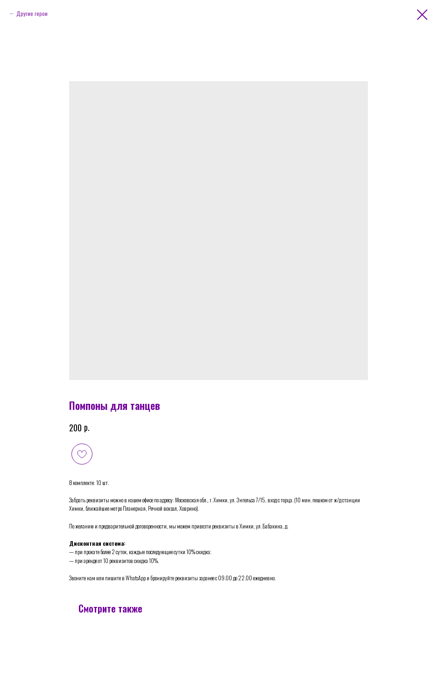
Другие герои (32, 13)
